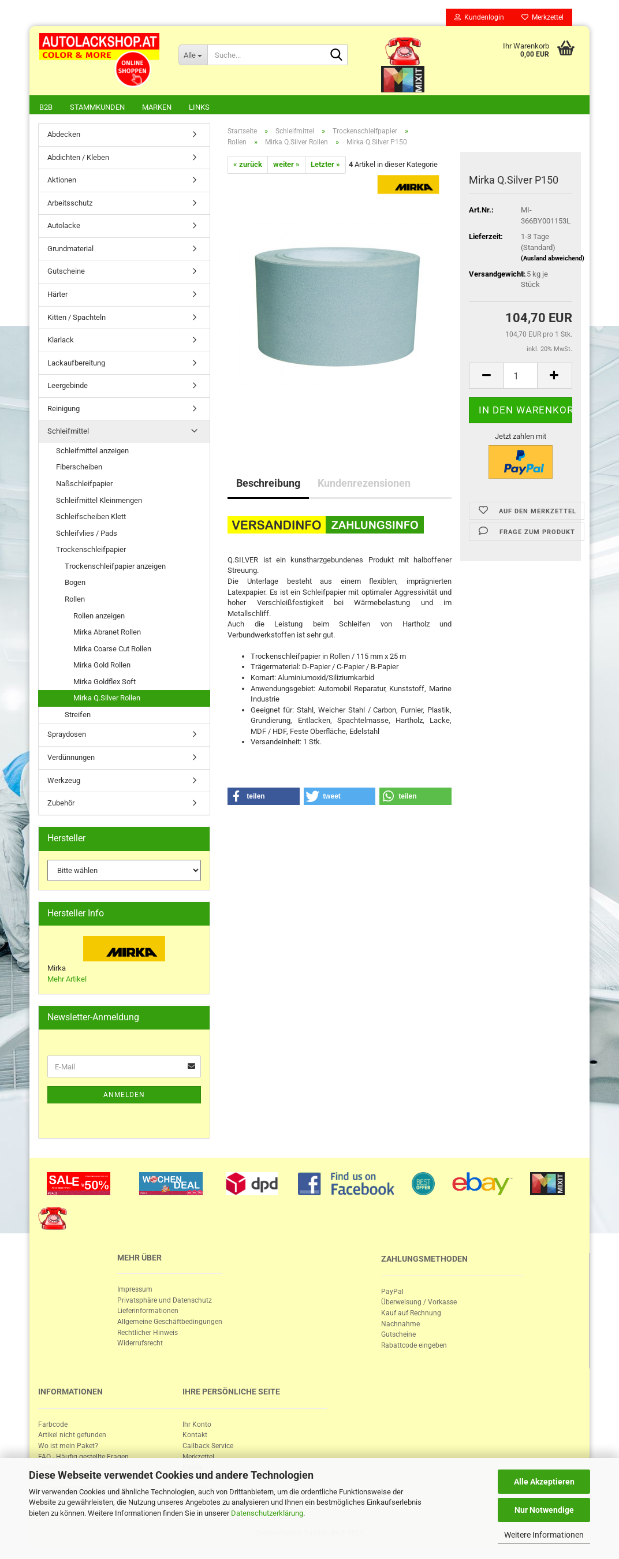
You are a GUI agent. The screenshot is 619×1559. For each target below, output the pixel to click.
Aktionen (61, 181)
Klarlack (60, 341)
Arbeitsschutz (69, 204)
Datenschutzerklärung (267, 1513)
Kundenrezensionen (364, 484)
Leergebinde (67, 386)
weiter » (286, 165)
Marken (156, 107)
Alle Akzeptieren (544, 1481)
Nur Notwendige (544, 1510)
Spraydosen (66, 735)
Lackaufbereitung (76, 364)
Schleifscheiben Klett (91, 517)
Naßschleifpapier (84, 484)
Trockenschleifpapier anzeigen (115, 567)
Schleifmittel (68, 432)
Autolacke (63, 226)
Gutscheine (66, 272)
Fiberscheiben (79, 468)
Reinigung (63, 409)
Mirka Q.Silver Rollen (106, 699)
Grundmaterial (70, 249)
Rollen (75, 600)
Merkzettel (542, 17)
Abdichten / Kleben (78, 158)
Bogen (75, 583)
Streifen (78, 715)
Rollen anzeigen (99, 617)
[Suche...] (192, 54)
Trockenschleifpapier (91, 550)
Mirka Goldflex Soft (104, 682)
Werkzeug (63, 781)
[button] (264, 797)
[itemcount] (521, 377)
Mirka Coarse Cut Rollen (112, 650)
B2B (46, 107)
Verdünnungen (71, 758)
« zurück (247, 165)
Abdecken (63, 135)
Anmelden (124, 1096)
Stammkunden (97, 107)
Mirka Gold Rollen (101, 666)
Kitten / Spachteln (76, 318)
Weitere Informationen (544, 1534)
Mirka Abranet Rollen (107, 633)
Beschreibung (268, 484)
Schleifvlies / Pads (86, 534)
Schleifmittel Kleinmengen (99, 501)
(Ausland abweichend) (552, 259)
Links (199, 107)
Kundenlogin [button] (479, 17)
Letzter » (325, 165)
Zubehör (60, 804)
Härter (57, 295)
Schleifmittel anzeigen (92, 451)
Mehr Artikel (67, 980)
